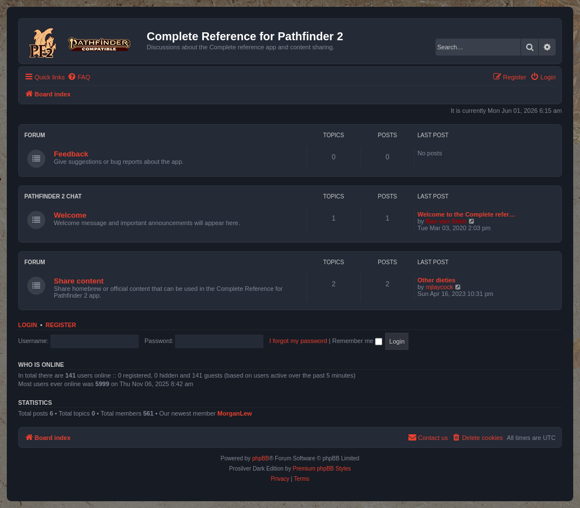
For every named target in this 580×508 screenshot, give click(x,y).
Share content (79, 281)
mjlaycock (439, 286)
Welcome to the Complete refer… (466, 214)
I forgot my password (298, 340)
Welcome (70, 215)
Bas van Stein (446, 221)
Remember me (357, 340)
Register (61, 324)
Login (27, 324)
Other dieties (436, 280)
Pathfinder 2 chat (53, 196)
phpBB (260, 458)
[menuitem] (78, 77)
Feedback (71, 154)
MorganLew (235, 413)
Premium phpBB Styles (322, 468)
